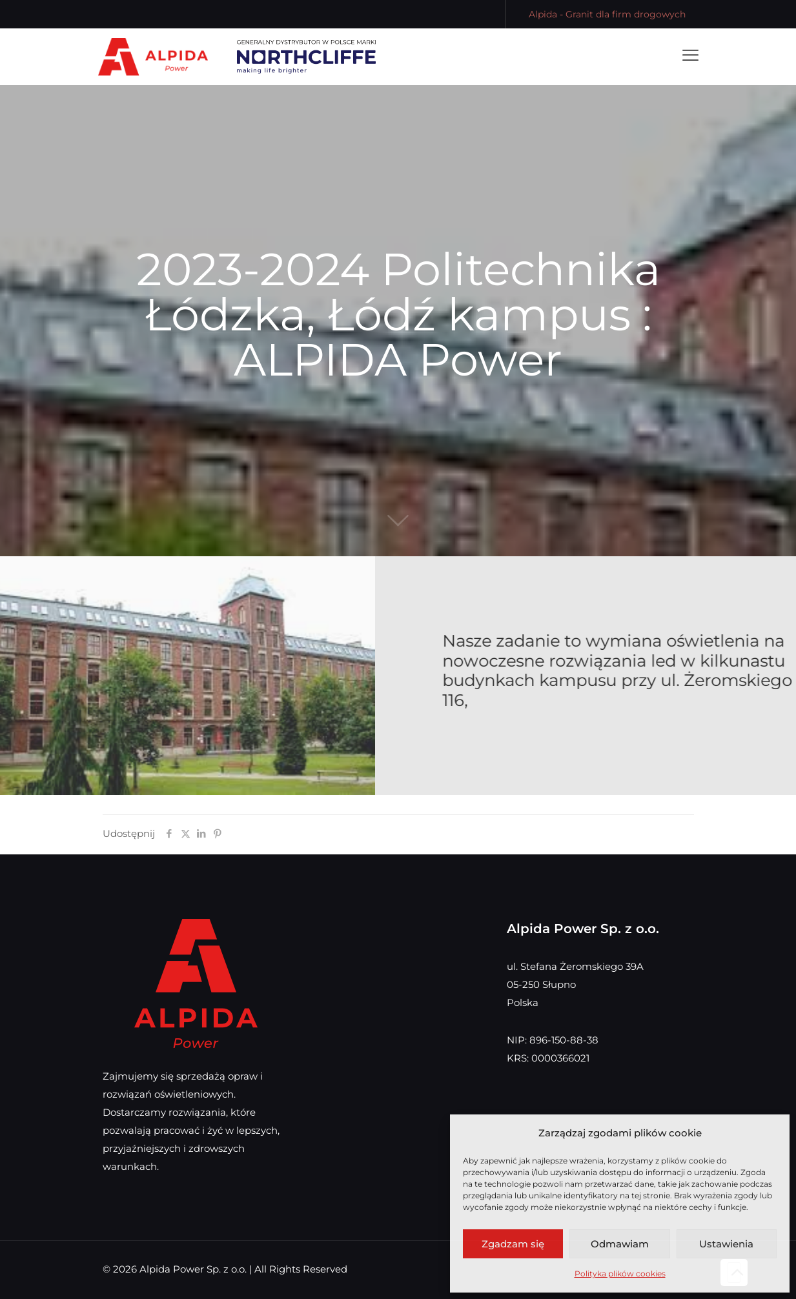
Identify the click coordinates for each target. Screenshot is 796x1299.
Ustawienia (726, 1244)
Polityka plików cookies (620, 1273)
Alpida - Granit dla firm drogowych (607, 14)
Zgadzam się (513, 1244)
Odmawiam (620, 1244)
